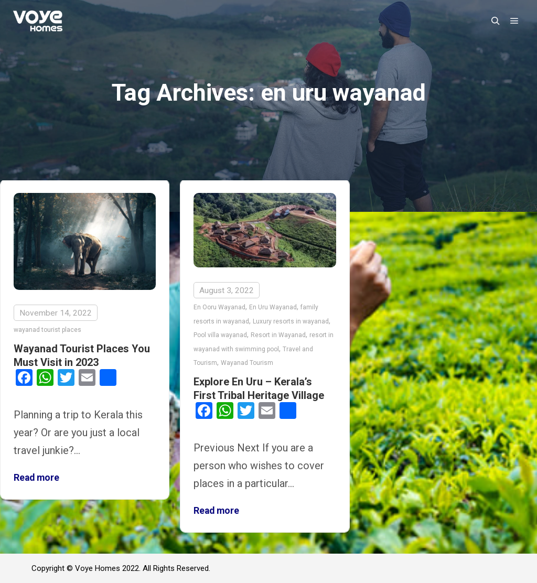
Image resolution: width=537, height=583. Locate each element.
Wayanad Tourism (247, 362)
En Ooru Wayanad (219, 307)
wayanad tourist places (47, 329)
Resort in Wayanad (278, 335)
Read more (36, 477)
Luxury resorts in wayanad (291, 321)
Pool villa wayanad (220, 335)
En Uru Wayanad (273, 307)
